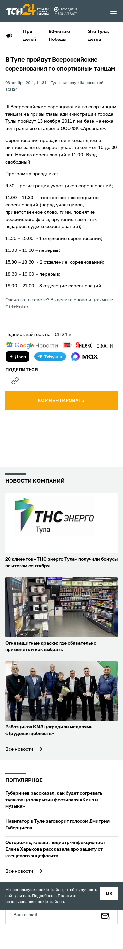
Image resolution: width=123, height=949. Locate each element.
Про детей (29, 35)
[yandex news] (88, 345)
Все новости (19, 749)
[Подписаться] (105, 915)
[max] (84, 356)
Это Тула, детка (98, 35)
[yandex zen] (17, 356)
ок (109, 893)
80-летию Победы (59, 35)
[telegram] (50, 356)
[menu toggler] (114, 11)
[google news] (32, 345)
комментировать (61, 400)
